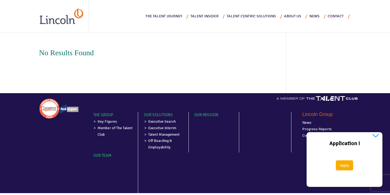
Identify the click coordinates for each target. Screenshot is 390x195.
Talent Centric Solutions (251, 16)
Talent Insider (204, 16)
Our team (102, 155)
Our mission (206, 114)
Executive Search (162, 121)
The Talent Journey (163, 16)
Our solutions (158, 114)
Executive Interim (162, 128)
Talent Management (164, 134)
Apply (344, 165)
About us (292, 16)
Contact (336, 16)
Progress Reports (317, 129)
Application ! (344, 143)
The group (103, 114)
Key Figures (107, 121)
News (314, 16)
